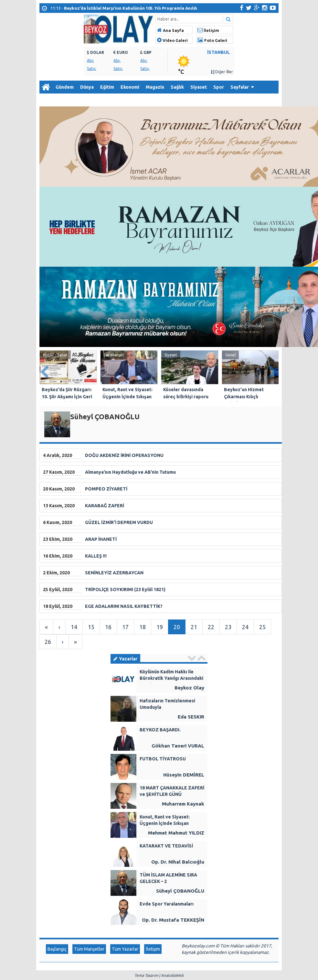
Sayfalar (239, 87)
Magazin (155, 87)
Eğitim (107, 87)
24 (245, 627)
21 (194, 627)
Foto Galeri (212, 40)
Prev (44, 371)
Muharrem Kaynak (183, 804)
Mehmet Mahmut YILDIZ (176, 833)
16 (108, 627)
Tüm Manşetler (89, 949)
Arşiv (71, 100)
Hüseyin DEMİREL (183, 774)
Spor (218, 87)
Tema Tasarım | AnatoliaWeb (159, 975)
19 (159, 627)
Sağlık (177, 87)
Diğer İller (222, 72)
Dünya (87, 87)
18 (142, 627)
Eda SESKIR (191, 716)
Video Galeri (172, 40)
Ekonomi (130, 87)
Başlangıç (57, 949)
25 (262, 627)
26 (48, 641)
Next (273, 371)
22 (211, 627)
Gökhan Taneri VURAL (178, 745)
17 (125, 627)
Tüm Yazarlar (125, 949)
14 (74, 627)
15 (91, 627)
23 (228, 627)
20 (177, 627)
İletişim (208, 30)
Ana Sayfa (170, 30)
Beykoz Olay (189, 687)
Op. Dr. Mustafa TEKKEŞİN (173, 920)
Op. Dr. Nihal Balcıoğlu (177, 862)
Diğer (49, 100)
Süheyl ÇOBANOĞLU (180, 891)
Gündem (65, 87)
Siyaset (198, 87)
